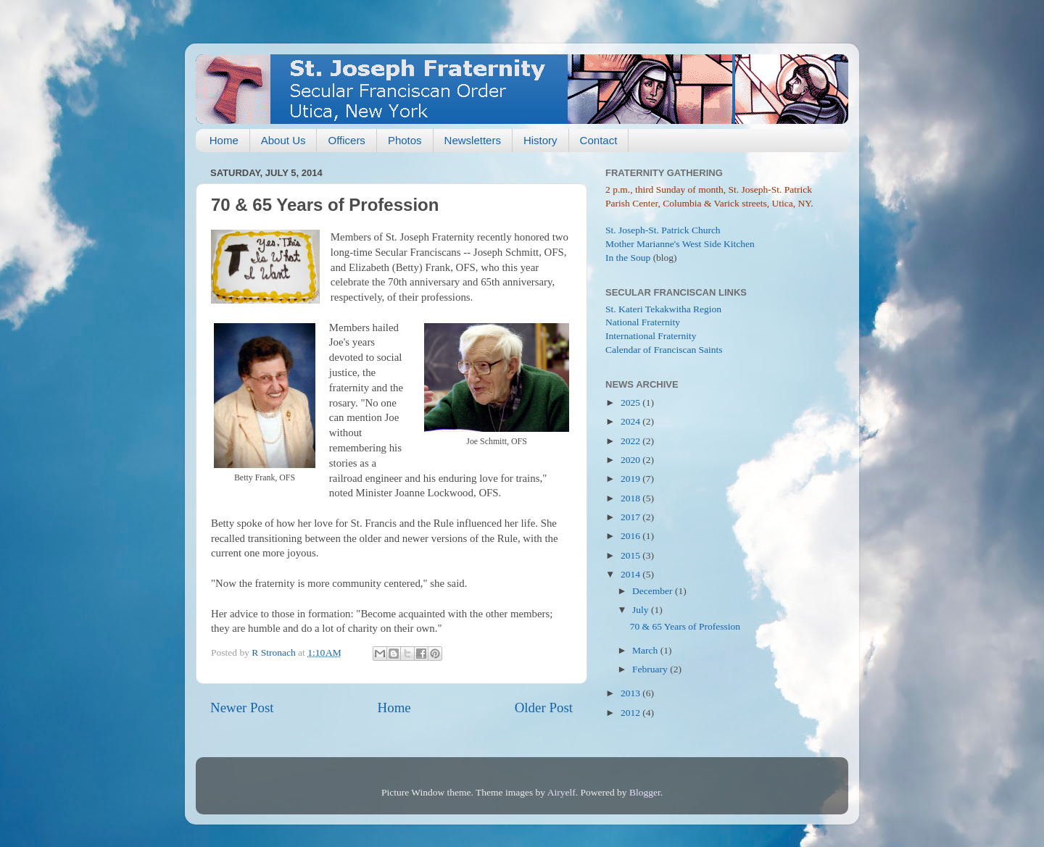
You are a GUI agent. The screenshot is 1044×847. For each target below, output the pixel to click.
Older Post (544, 707)
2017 (631, 517)
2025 (631, 402)
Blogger (644, 792)
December (653, 590)
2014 (631, 574)
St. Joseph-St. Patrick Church (663, 230)
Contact (599, 140)
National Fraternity (642, 322)
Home (224, 140)
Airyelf (561, 792)
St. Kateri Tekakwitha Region (663, 309)
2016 (631, 535)
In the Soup (627, 257)
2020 (631, 459)
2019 (631, 478)
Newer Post (242, 707)
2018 (631, 498)
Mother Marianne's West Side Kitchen (680, 243)
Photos (405, 140)
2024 (631, 421)
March (646, 650)
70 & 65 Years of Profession (685, 626)
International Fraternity (651, 335)
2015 (631, 555)
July (641, 609)
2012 (631, 712)
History (540, 140)
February (651, 669)
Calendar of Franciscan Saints (664, 349)
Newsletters (472, 140)
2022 (631, 440)
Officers (346, 140)
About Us (283, 140)
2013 (631, 693)
